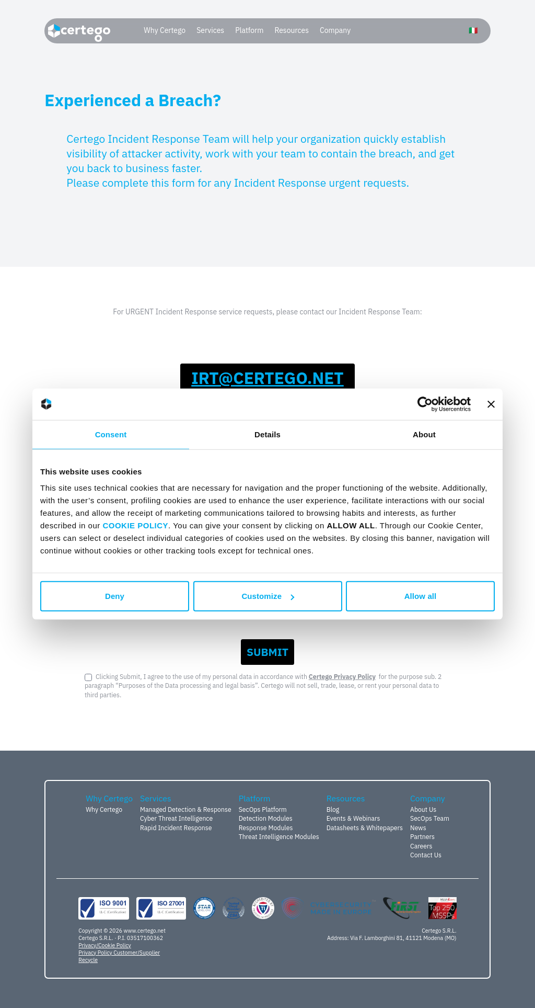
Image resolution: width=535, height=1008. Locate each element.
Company (335, 30)
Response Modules (266, 827)
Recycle (88, 960)
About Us (423, 809)
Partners (422, 836)
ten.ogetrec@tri (267, 378)
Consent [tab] (111, 433)
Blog (333, 809)
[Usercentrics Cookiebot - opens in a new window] (425, 404)
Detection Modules (266, 818)
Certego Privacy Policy (342, 676)
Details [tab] (267, 433)
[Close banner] (491, 403)
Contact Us (425, 855)
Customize (267, 596)
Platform (249, 30)
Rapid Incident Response (176, 827)
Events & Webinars (353, 818)
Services (210, 30)
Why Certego (164, 30)
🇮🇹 (473, 30)
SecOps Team (429, 818)
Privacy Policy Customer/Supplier (119, 952)
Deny (114, 596)
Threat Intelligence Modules (279, 836)
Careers (421, 846)
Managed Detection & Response (185, 809)
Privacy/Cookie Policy (104, 945)
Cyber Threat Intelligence (176, 818)
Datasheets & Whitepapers (365, 827)
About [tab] (424, 433)
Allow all (420, 596)
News (418, 827)
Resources (291, 30)
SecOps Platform (263, 809)
